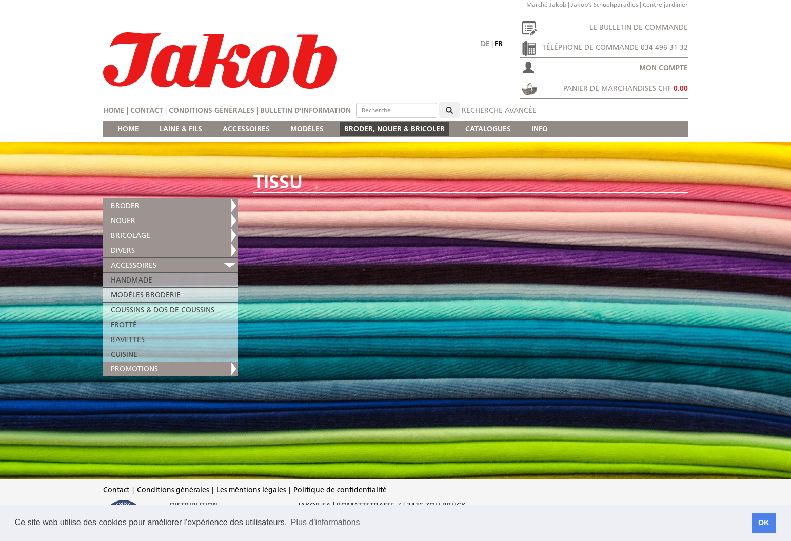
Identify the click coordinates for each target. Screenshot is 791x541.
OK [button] (763, 522)
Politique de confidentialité (340, 489)
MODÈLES (307, 128)
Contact (146, 110)
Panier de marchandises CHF (625, 88)
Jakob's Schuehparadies (604, 4)
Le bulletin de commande (638, 27)
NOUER (123, 220)
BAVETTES (128, 339)
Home (114, 110)
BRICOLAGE (130, 235)
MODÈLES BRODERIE (146, 294)
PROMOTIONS (134, 368)
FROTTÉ (124, 324)
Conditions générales (211, 110)
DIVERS (123, 250)
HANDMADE (131, 280)
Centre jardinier (665, 4)
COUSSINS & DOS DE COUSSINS (162, 309)
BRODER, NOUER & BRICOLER (394, 128)
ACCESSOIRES (246, 128)
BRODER (125, 205)
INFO (539, 128)
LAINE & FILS (181, 128)
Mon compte (663, 67)
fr (499, 43)
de (485, 43)
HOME (128, 128)
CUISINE (124, 354)
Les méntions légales (251, 489)
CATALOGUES (488, 128)
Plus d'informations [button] (325, 522)
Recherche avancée (499, 110)
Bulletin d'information (305, 110)
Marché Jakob (546, 4)
